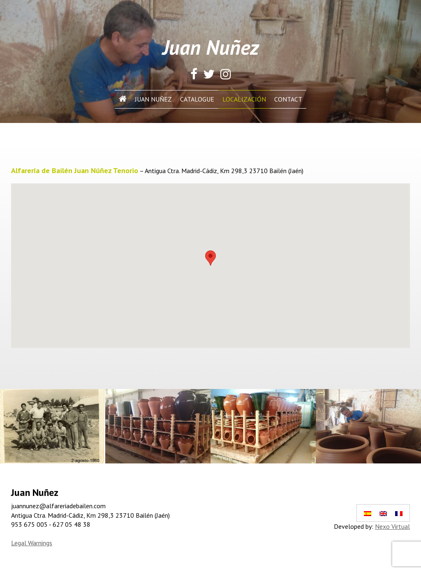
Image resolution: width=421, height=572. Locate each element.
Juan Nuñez (153, 99)
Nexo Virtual (392, 526)
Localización (244, 99)
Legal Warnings (31, 543)
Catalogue (197, 99)
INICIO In (123, 99)
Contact (288, 99)
